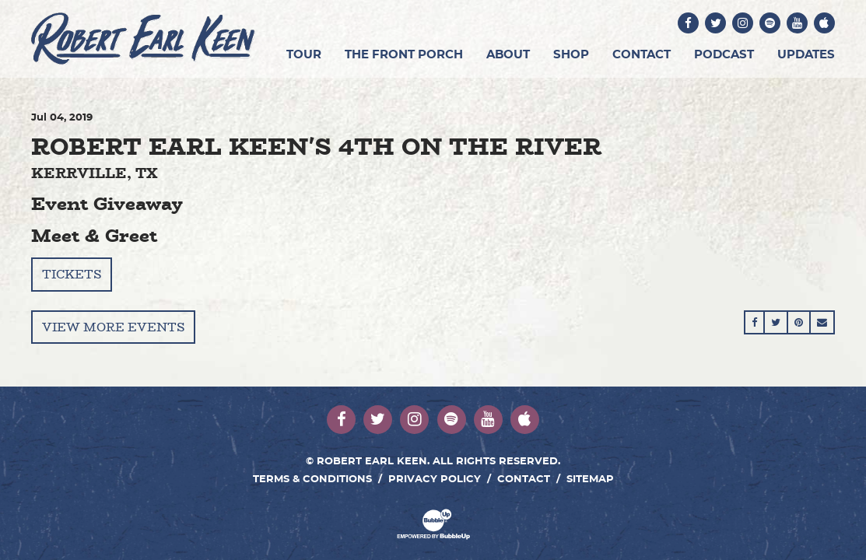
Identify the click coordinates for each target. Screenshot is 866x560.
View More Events (113, 327)
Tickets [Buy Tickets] (71, 274)
